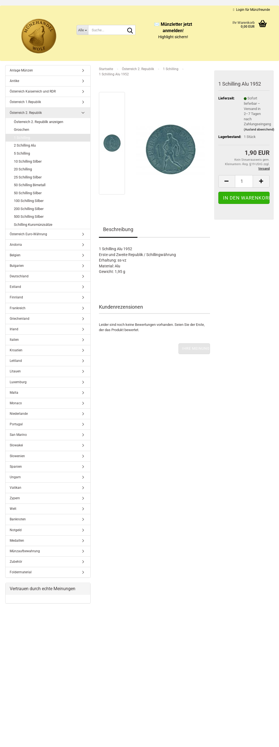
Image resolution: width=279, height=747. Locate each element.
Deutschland (19, 276)
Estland (15, 287)
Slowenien (17, 456)
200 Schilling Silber (28, 209)
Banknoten (18, 519)
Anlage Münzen (21, 70)
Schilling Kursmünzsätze (33, 224)
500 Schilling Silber (28, 216)
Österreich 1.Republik (25, 102)
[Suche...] (82, 30)
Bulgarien (17, 266)
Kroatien (16, 350)
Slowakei (16, 445)
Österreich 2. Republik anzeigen (38, 122)
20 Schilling (23, 169)
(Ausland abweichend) (259, 129)
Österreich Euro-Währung (28, 234)
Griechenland (19, 319)
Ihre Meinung (196, 348)
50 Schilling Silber (28, 193)
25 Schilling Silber (28, 177)
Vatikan (15, 488)
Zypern (15, 498)
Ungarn (15, 477)
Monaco (16, 403)
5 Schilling (22, 153)
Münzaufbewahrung (25, 551)
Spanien (16, 467)
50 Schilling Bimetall (29, 185)
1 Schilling (22, 137)
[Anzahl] (244, 181)
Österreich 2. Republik (26, 113)
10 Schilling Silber (28, 161)
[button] (226, 181)
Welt (13, 509)
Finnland (16, 297)
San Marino (18, 435)
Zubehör (16, 562)
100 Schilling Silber (28, 201)
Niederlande (19, 414)
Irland (14, 329)
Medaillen (17, 541)
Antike (14, 81)
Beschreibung (118, 229)
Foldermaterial (21, 572)
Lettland (16, 361)
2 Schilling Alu (25, 145)
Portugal (16, 424)
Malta (14, 393)
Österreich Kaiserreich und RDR (33, 91)
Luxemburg (18, 382)
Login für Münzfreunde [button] (251, 10)
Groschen (21, 129)
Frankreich (17, 308)
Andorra (16, 245)
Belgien (15, 255)
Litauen (15, 371)
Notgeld (16, 530)
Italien (14, 340)
